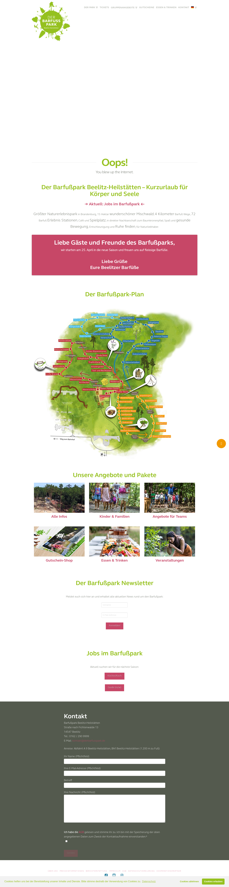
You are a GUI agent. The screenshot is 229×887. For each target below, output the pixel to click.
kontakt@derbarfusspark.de (88, 740)
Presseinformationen (72, 871)
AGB (81, 832)
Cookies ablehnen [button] (189, 881)
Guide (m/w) (114, 687)
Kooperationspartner (169, 871)
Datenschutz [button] (149, 881)
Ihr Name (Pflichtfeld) (114, 759)
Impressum (115, 871)
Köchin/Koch (114, 675)
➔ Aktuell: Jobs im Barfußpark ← (114, 204)
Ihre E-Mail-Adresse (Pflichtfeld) (114, 771)
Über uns (53, 871)
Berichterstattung (96, 871)
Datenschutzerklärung (141, 871)
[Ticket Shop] (221, 443)
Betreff (114, 783)
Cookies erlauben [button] (213, 881)
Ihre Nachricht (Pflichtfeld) (114, 794)
